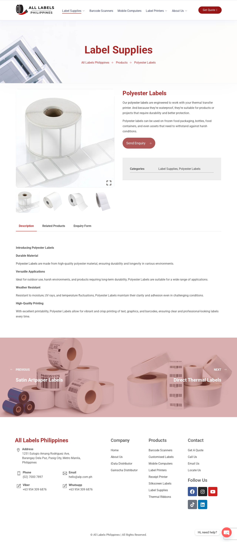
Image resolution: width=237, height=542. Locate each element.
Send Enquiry (139, 143)
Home (114, 450)
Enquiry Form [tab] (82, 226)
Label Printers (155, 11)
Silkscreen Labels (160, 483)
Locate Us (194, 470)
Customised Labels (161, 457)
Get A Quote (195, 450)
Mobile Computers (129, 11)
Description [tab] (26, 226)
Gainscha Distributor (124, 470)
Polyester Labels (189, 169)
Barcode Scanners (101, 11)
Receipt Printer (158, 477)
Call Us (192, 457)
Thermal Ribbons (160, 497)
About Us (178, 11)
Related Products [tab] (53, 226)
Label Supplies (71, 11)
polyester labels (138, 102)
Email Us (193, 463)
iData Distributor (121, 463)
